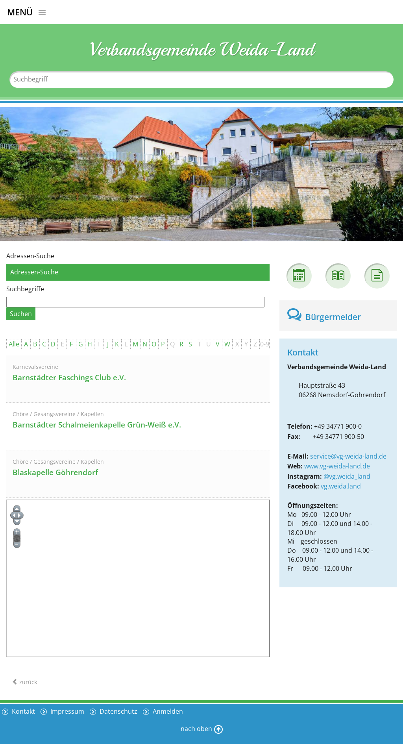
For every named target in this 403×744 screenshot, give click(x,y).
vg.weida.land (341, 486)
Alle (14, 344)
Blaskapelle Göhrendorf (55, 472)
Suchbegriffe (25, 289)
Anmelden (167, 711)
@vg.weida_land (347, 476)
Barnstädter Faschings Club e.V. (69, 377)
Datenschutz (117, 711)
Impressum (66, 711)
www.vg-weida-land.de (337, 466)
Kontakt (22, 711)
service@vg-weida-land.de (348, 456)
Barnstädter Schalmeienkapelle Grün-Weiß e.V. (97, 425)
